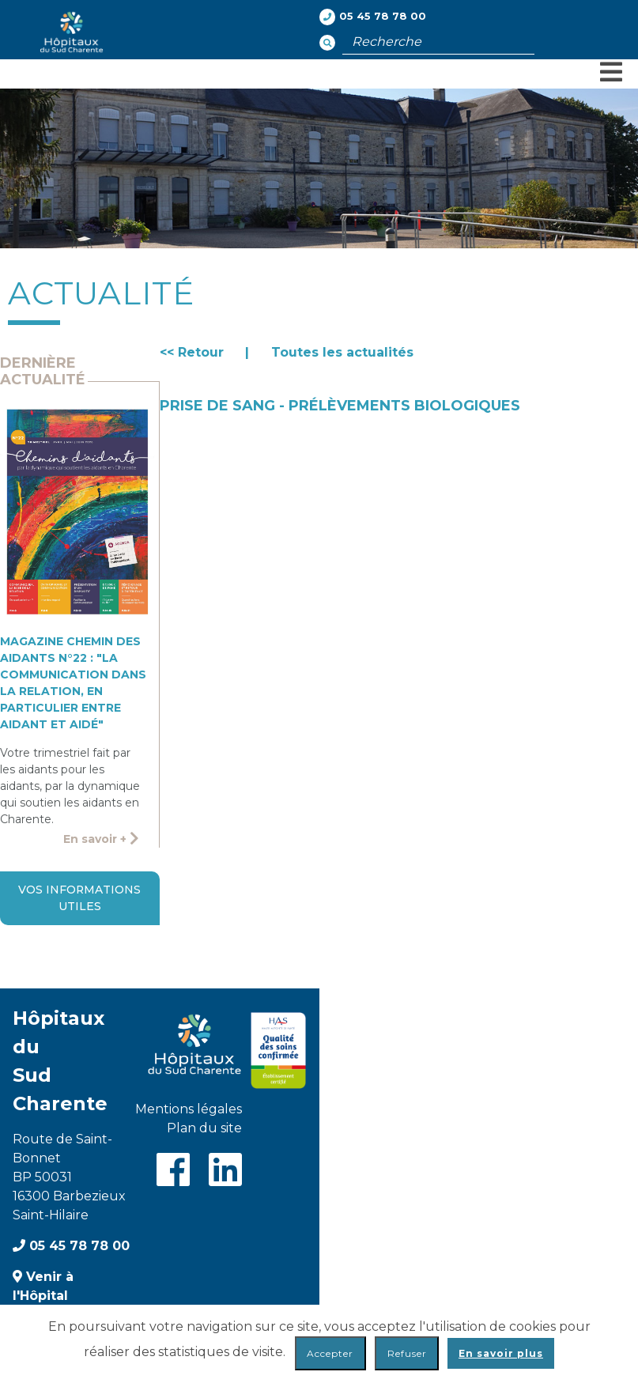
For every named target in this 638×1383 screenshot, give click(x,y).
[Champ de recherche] (438, 42)
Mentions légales (188, 1109)
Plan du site (204, 1127)
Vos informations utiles (79, 898)
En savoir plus (501, 1353)
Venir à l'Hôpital (43, 1286)
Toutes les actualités (342, 352)
